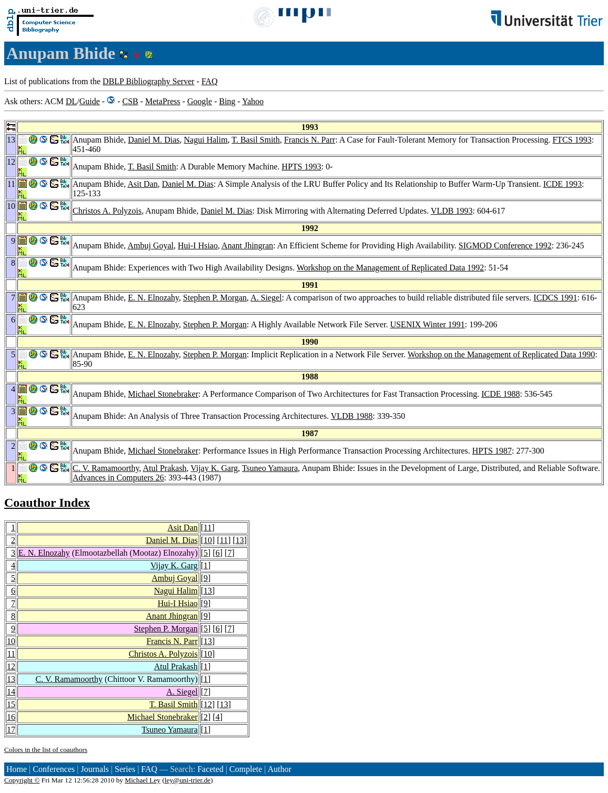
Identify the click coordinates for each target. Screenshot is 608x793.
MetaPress (162, 101)
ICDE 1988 (500, 393)
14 (11, 691)
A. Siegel (266, 297)
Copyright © (22, 780)
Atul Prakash (165, 468)
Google (199, 101)
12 (11, 666)
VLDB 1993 (452, 210)
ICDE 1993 (562, 183)
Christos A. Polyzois (107, 210)
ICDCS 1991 (555, 297)
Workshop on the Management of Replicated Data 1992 (390, 267)
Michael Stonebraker (163, 393)
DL (71, 101)
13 (240, 540)
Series (125, 769)
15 (11, 704)
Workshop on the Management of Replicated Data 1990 (501, 354)
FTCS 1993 (571, 139)
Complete (245, 769)
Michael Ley (142, 780)
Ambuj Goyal (150, 245)
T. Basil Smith (255, 139)
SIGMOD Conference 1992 (505, 245)
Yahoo (253, 101)
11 (207, 527)
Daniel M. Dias (153, 139)
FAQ (209, 81)
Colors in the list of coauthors (45, 750)
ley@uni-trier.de (187, 780)
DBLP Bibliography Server (149, 81)
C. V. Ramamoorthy (106, 468)
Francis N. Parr (309, 139)
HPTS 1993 (301, 166)
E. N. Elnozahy (153, 297)
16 (11, 716)
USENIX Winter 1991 (427, 324)
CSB (130, 101)
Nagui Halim (206, 139)
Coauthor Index (47, 502)
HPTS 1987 (492, 450)
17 (11, 729)
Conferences (54, 769)
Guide (89, 101)
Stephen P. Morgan (215, 297)
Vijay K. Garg (214, 468)
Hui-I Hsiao (198, 245)
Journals (94, 769)
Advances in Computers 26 (118, 477)
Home (16, 769)
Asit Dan (142, 183)
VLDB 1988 (352, 415)
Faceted (210, 769)
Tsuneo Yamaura (270, 468)
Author (279, 769)
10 (208, 540)
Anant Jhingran (247, 245)
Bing (227, 101)
